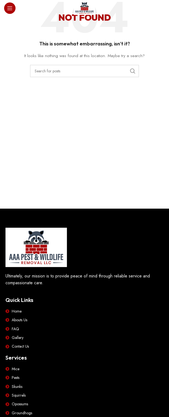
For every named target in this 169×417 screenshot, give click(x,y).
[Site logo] (84, 7)
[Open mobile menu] (9, 8)
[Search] (84, 71)
